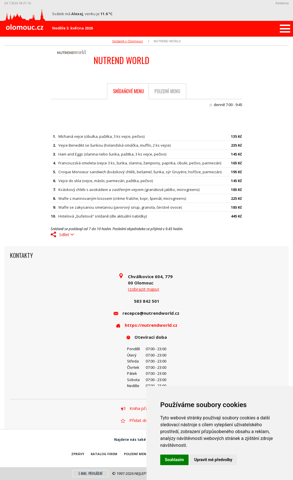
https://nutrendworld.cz (151, 325)
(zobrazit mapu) (143, 289)
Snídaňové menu (128, 91)
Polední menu (167, 91)
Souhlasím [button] (174, 459)
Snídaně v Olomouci (127, 41)
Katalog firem (104, 454)
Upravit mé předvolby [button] (213, 459)
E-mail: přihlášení (90, 473)
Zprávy (77, 454)
